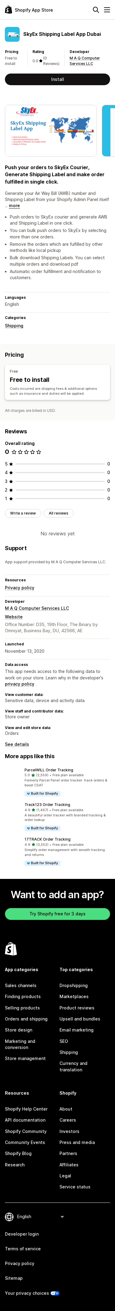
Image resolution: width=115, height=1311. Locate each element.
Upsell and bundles (79, 1018)
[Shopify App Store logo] (29, 10)
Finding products (23, 996)
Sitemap (14, 1278)
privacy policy (19, 683)
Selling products (22, 1007)
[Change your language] (40, 1217)
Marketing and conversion (20, 1044)
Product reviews (76, 1007)
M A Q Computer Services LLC (37, 608)
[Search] (96, 10)
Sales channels (20, 985)
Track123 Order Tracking (47, 804)
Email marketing (76, 1029)
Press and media (77, 1142)
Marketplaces (74, 996)
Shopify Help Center (26, 1109)
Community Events (25, 1142)
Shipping (14, 325)
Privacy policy (19, 587)
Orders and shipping (26, 1018)
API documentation (25, 1120)
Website (14, 616)
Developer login (22, 1234)
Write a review (23, 513)
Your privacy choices (27, 1293)
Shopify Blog (18, 1153)
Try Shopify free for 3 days (57, 913)
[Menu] (107, 10)
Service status (74, 1186)
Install (57, 79)
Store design (18, 1029)
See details (17, 744)
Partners (68, 1153)
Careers (67, 1120)
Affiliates (69, 1164)
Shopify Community (26, 1131)
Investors (69, 1131)
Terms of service (23, 1248)
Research (15, 1164)
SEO (63, 1041)
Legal (65, 1175)
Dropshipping (73, 985)
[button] (57, 782)
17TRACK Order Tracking (48, 839)
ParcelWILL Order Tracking (49, 770)
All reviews (58, 513)
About (65, 1109)
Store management (25, 1058)
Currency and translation (73, 1066)
